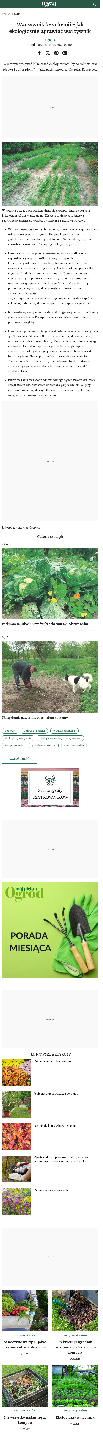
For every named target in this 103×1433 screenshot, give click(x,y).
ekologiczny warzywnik (18, 738)
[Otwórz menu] (4, 4)
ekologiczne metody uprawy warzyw (60, 738)
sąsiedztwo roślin (74, 745)
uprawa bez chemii (34, 731)
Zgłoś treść (19, 759)
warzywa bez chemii (64, 731)
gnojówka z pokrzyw (44, 745)
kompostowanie (14, 745)
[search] (94, 4)
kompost (10, 731)
